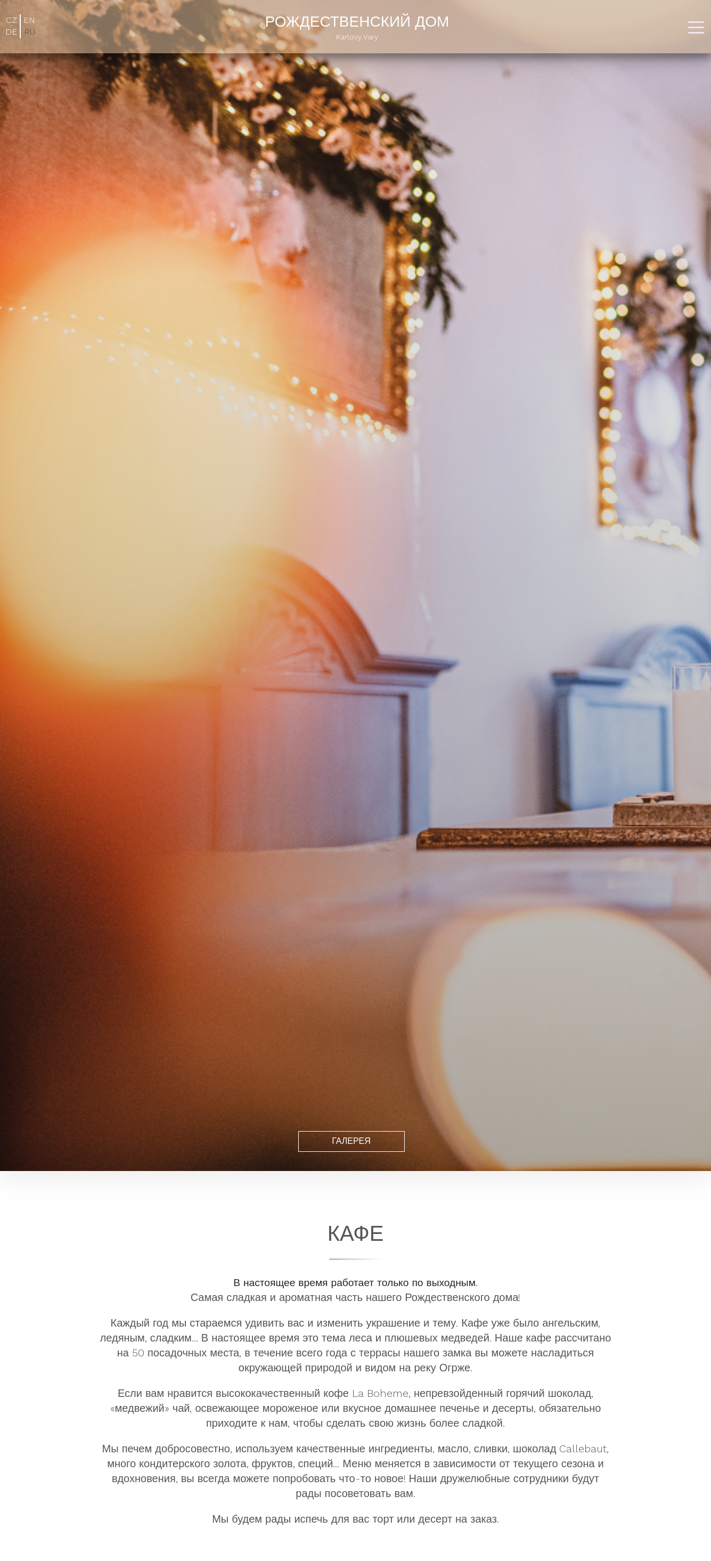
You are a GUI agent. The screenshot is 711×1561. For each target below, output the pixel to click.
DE (11, 32)
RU (29, 32)
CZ (11, 20)
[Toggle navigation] (696, 27)
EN (29, 20)
